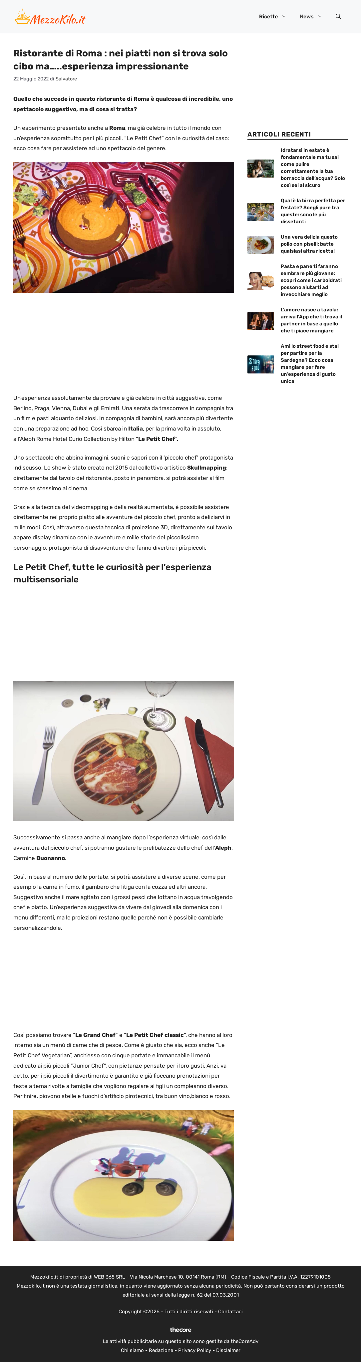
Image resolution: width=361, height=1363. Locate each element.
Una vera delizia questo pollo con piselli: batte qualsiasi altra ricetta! (309, 244)
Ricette (276, 17)
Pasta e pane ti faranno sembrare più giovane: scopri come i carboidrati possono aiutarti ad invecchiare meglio (311, 280)
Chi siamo (132, 1350)
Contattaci (230, 1312)
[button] (338, 17)
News (314, 17)
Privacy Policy (194, 1350)
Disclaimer (228, 1350)
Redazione (161, 1350)
